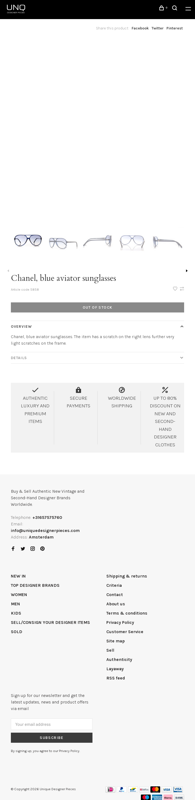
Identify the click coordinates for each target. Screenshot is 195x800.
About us (115, 603)
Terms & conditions (126, 613)
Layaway (115, 668)
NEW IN (18, 576)
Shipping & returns (126, 576)
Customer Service (124, 631)
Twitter (157, 28)
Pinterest (174, 28)
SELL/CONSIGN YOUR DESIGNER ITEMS (50, 622)
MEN (15, 603)
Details (19, 358)
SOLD (16, 631)
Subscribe (52, 737)
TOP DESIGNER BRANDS (35, 585)
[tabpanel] (97, 128)
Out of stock (98, 307)
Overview (21, 326)
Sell (110, 650)
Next (187, 270)
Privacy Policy (120, 622)
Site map (115, 640)
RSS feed (115, 678)
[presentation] (28, 242)
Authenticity (119, 659)
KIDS (16, 613)
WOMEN (19, 594)
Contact (114, 594)
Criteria (114, 585)
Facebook (140, 28)
